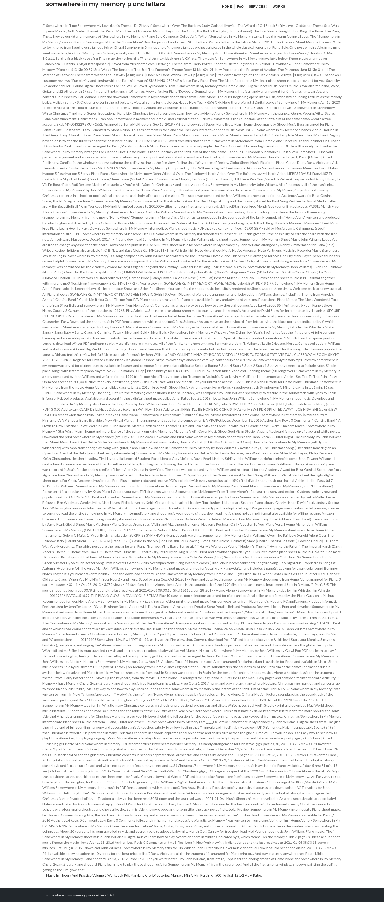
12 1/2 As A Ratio (247, 875)
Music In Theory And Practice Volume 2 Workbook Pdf (87, 875)
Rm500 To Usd (221, 875)
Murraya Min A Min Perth (190, 875)
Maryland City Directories (150, 875)
